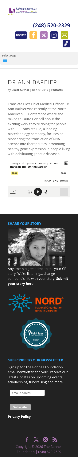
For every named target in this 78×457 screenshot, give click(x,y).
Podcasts (57, 90)
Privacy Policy (19, 416)
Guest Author (20, 90)
